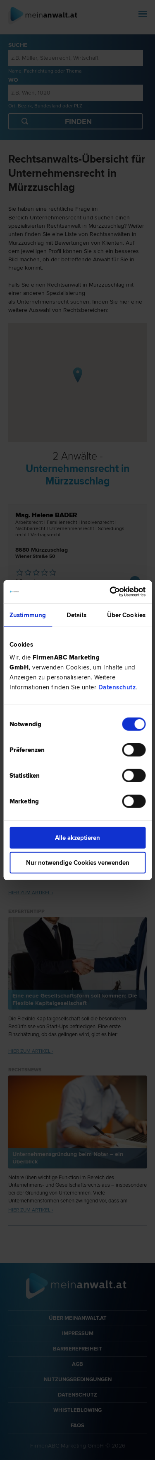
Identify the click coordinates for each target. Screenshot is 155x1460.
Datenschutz (117, 687)
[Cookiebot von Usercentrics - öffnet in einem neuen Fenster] (110, 591)
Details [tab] (76, 614)
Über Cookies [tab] (126, 614)
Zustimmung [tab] (28, 614)
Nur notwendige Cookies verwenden (77, 862)
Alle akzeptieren (77, 838)
